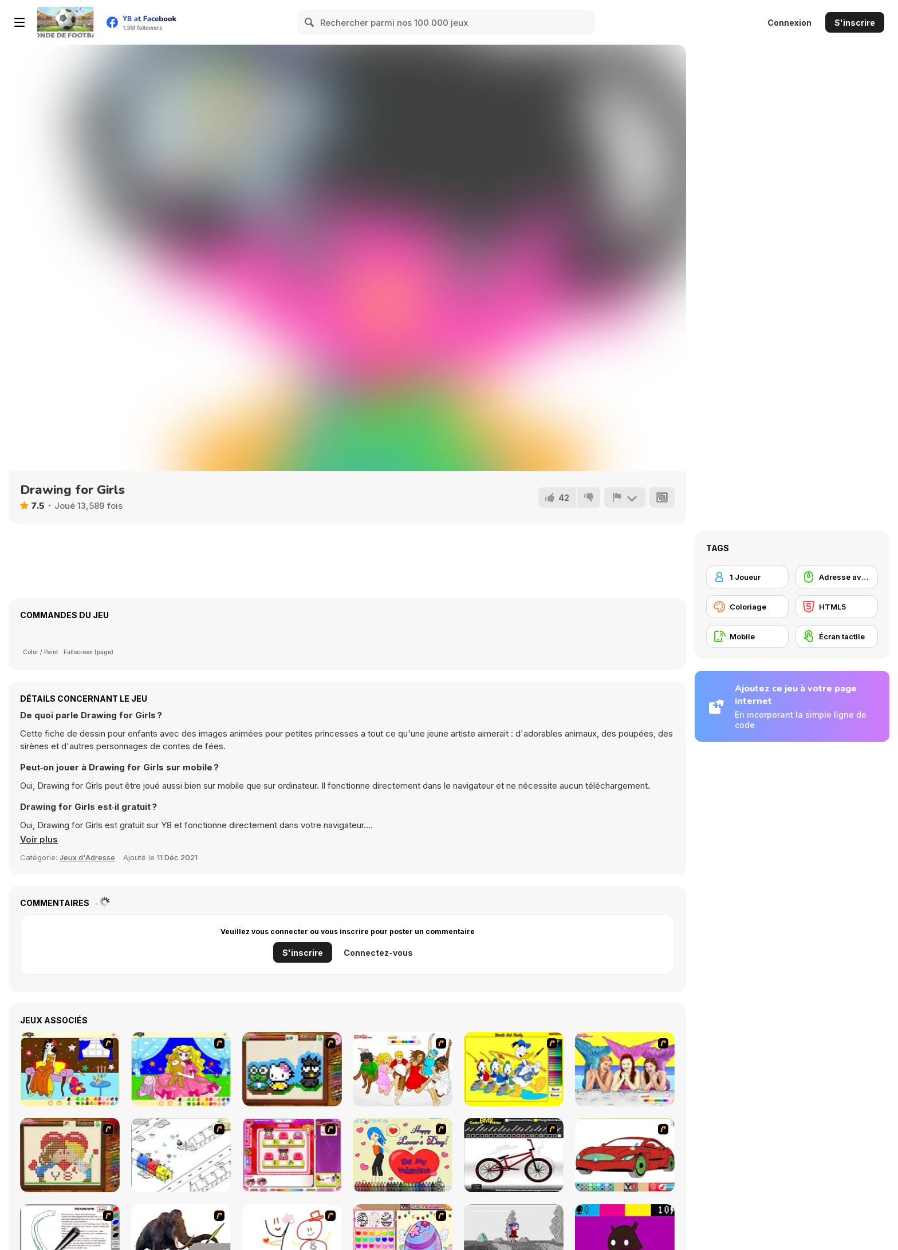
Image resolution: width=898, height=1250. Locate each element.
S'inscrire (854, 22)
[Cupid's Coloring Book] (402, 1155)
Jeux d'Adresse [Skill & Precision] (87, 857)
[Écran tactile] (836, 636)
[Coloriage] (747, 606)
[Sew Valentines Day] (70, 1155)
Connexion (789, 22)
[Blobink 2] (181, 1155)
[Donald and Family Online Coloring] (514, 1069)
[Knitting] (292, 1069)
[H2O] (625, 1069)
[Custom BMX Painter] (514, 1155)
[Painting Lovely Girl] (70, 1069)
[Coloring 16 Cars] (625, 1155)
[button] (39, 839)
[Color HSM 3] (402, 1069)
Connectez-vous (378, 953)
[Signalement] (624, 497)
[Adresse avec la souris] (836, 576)
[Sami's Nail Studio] (292, 1155)
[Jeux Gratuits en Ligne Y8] (65, 22)
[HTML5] (836, 606)
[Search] (309, 22)
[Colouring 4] (181, 1069)
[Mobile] (747, 636)
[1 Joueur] (747, 576)
